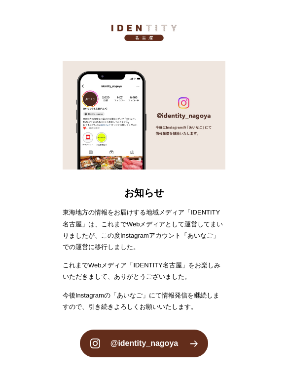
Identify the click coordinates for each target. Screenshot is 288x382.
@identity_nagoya (144, 343)
